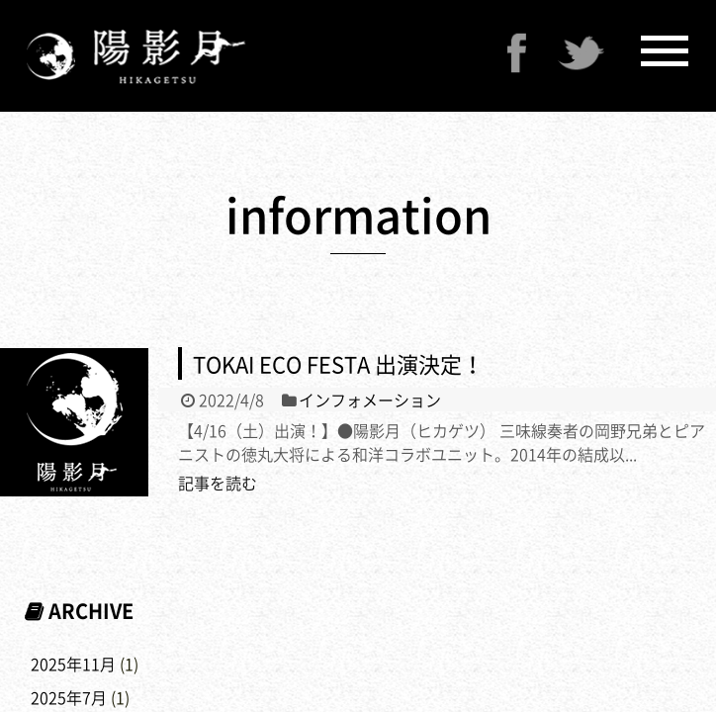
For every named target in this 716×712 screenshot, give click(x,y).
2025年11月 (73, 663)
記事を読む (217, 482)
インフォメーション (370, 399)
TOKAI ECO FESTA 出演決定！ (338, 363)
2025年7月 (69, 697)
